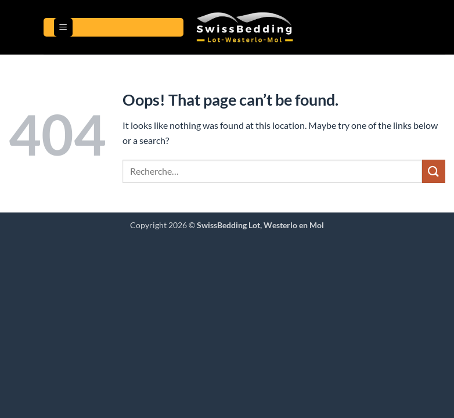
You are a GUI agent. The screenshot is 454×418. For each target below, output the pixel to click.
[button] (63, 27)
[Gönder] (433, 171)
